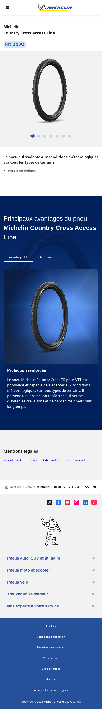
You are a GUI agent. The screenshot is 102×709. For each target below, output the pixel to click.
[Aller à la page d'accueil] (55, 8)
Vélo (29, 487)
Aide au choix (50, 257)
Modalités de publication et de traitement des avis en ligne (47, 460)
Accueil (13, 487)
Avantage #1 (18, 257)
